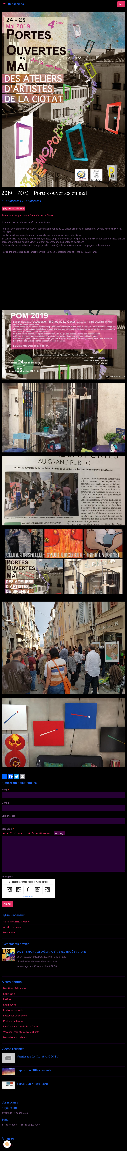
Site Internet (8, 816)
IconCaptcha (27, 896)
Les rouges (9, 993)
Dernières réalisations (14, 988)
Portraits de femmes (14, 1021)
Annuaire (8, 1145)
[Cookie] (7, 1144)
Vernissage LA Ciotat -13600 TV (37, 1056)
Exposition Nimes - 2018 (33, 1083)
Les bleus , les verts (13, 1010)
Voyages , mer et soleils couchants (21, 1032)
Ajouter (7, 904)
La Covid (7, 999)
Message (7, 829)
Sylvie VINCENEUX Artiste (16, 921)
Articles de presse (12, 927)
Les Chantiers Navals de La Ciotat (20, 1026)
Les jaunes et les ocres (15, 1015)
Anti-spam (7, 876)
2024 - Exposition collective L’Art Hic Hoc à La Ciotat (51, 951)
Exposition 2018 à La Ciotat (35, 1070)
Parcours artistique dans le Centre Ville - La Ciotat (27, 215)
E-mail (5, 802)
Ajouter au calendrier (13, 208)
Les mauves (9, 1004)
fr (120, 4)
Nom (4, 789)
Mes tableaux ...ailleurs (15, 1037)
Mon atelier (9, 932)
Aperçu (59, 833)
